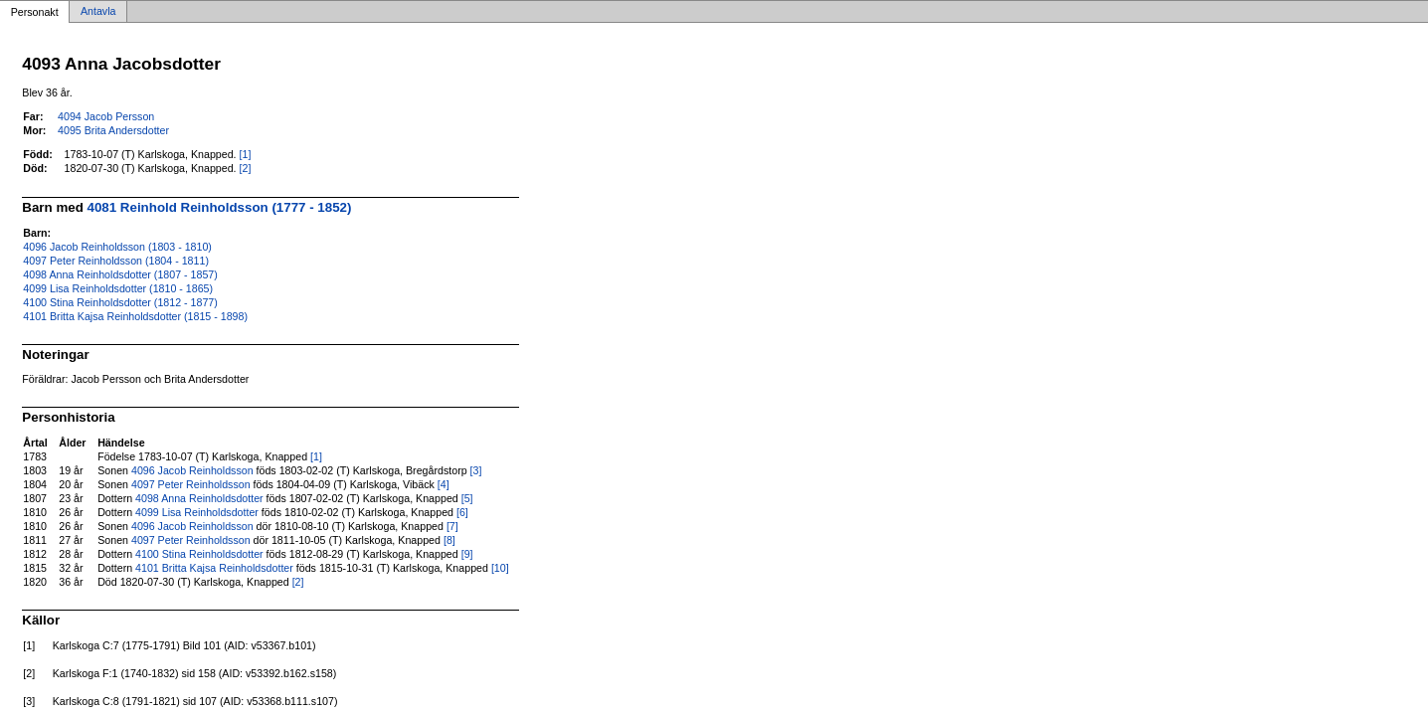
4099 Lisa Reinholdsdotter (197, 512)
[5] (467, 498)
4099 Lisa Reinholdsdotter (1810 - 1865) (118, 288)
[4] (443, 484)
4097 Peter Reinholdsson (191, 484)
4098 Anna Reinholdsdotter (199, 498)
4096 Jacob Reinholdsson (192, 470)
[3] (476, 470)
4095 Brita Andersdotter (113, 130)
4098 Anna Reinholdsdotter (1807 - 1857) (120, 274)
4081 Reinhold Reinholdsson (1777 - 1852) (220, 207)
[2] (246, 168)
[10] (500, 568)
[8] (449, 540)
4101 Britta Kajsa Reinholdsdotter (214, 568)
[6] (462, 512)
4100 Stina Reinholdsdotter (199, 554)
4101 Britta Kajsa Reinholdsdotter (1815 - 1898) (135, 316)
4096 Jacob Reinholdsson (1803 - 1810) (117, 247)
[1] (246, 154)
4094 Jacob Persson (106, 116)
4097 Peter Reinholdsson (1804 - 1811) (116, 261)
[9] (467, 554)
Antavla (98, 12)
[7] (452, 526)
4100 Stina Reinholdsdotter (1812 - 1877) (120, 302)
